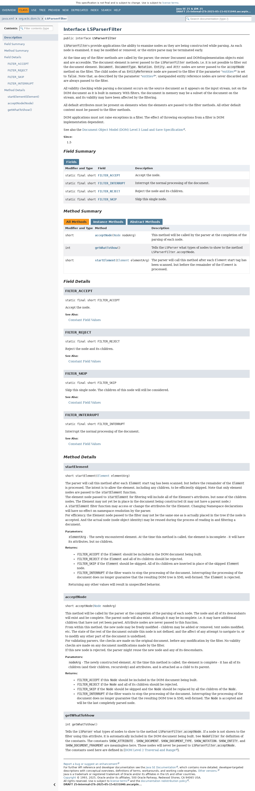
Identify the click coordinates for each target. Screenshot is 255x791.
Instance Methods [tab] (108, 222)
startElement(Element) (23, 96)
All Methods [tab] (76, 222)
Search (106, 10)
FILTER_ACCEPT (18, 63)
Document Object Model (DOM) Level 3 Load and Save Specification (132, 129)
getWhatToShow (106, 247)
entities (228, 71)
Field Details (12, 57)
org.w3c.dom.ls (29, 18)
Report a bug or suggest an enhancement (90, 764)
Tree (42, 10)
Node (117, 235)
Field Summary (14, 44)
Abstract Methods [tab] (145, 222)
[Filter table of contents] (36, 28)
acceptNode (103, 235)
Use (34, 10)
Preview (54, 10)
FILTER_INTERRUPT (21, 83)
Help (117, 10)
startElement (105, 260)
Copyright (70, 777)
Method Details (14, 90)
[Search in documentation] (219, 18)
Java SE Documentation (161, 767)
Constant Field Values (84, 320)
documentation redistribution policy (164, 781)
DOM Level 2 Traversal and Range (150, 750)
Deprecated (79, 10)
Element (123, 260)
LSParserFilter (56, 18)
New (65, 10)
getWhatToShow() (20, 109)
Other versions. (207, 770)
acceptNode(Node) (20, 103)
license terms (170, 2)
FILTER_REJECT (18, 70)
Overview (9, 10)
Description (13, 37)
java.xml (8, 18)
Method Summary (16, 50)
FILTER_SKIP (16, 77)
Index (95, 10)
